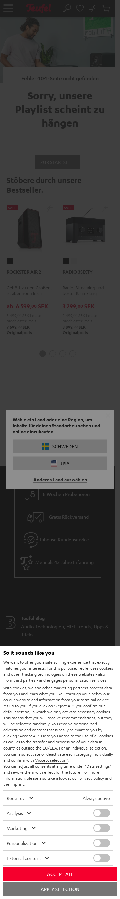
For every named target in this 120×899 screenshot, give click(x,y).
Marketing (17, 828)
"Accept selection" (51, 760)
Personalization (22, 843)
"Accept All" (28, 735)
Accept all (60, 874)
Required (16, 798)
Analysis (15, 813)
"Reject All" (64, 705)
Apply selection (60, 889)
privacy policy (91, 778)
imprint (17, 784)
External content (24, 858)
